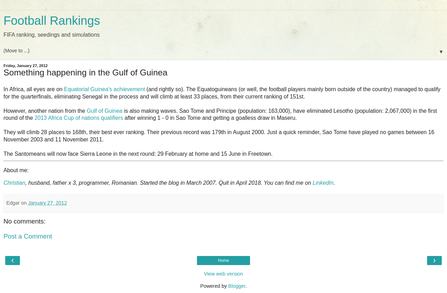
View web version (223, 274)
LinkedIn (323, 183)
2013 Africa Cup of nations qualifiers (79, 118)
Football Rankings (51, 20)
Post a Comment (27, 236)
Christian (14, 183)
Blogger (237, 286)
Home (223, 260)
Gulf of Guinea (104, 111)
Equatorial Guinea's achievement (104, 89)
